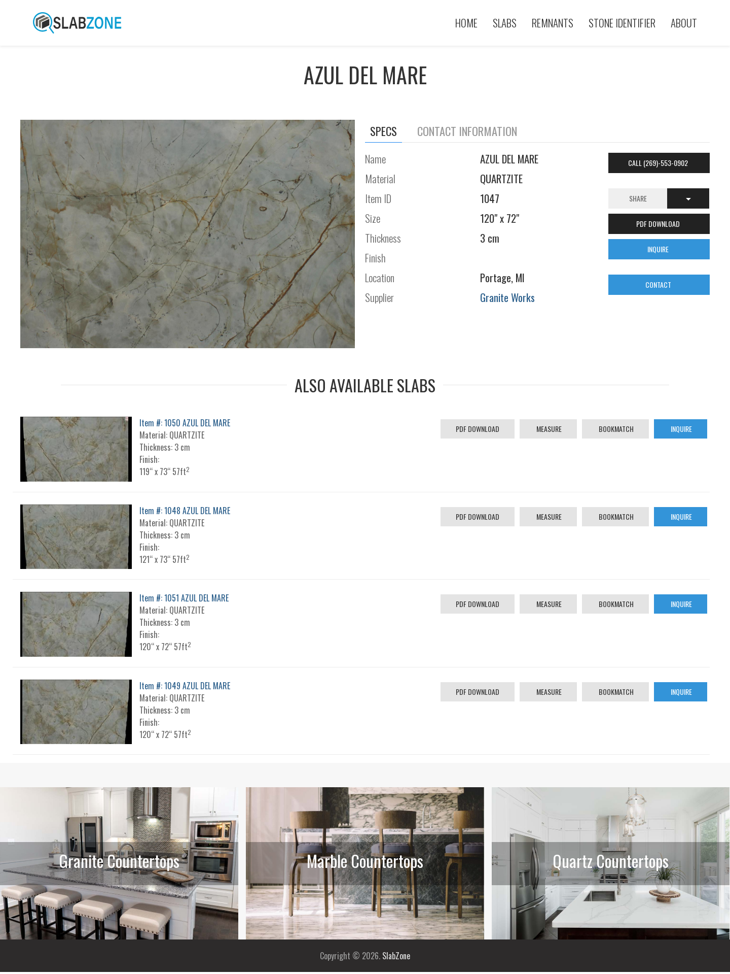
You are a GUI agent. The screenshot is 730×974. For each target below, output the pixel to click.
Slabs (505, 22)
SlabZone (396, 956)
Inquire (680, 428)
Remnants (552, 22)
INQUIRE (658, 249)
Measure (548, 428)
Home (466, 22)
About (684, 22)
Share (638, 198)
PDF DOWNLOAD (658, 223)
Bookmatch (615, 428)
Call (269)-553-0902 (658, 162)
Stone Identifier (622, 22)
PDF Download (477, 428)
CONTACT (659, 284)
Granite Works (507, 297)
